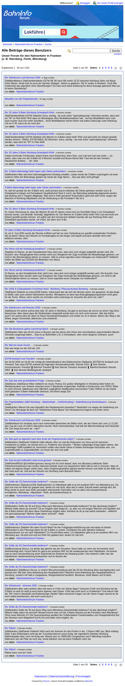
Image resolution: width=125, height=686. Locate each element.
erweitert (118, 54)
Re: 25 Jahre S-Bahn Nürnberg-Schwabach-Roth (29, 112)
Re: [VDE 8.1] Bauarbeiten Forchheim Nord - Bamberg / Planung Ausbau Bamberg (46, 289)
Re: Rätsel (10, 628)
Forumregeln (83, 676)
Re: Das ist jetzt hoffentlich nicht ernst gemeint (28, 460)
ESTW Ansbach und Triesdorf (20, 358)
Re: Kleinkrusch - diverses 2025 (21, 585)
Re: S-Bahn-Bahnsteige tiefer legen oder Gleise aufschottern (35, 171)
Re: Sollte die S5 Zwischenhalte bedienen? (26, 481)
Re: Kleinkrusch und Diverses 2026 (22, 77)
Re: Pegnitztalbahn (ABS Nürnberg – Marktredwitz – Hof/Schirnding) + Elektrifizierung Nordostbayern (56, 402)
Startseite (7, 44)
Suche (48, 44)
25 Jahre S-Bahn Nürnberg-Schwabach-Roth (27, 230)
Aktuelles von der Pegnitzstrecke (21, 99)
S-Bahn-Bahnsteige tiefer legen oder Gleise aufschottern (33, 187)
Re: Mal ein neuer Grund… (18, 345)
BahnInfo (88, 681)
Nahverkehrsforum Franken (29, 44)
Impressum (40, 676)
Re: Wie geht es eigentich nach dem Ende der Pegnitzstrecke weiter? (40, 439)
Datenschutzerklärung (61, 676)
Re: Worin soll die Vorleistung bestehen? (25, 248)
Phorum (46, 681)
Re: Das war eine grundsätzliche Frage (24, 380)
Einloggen (85, 3)
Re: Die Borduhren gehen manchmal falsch (26, 329)
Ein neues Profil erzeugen (110, 3)
